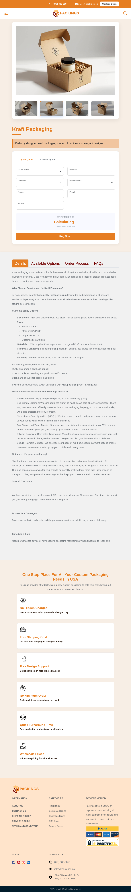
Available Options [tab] (45, 266)
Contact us (19, 814)
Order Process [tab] (77, 266)
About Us (17, 809)
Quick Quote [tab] (28, 162)
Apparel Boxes (56, 829)
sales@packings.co (86, 4)
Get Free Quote (109, 4)
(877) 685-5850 (58, 4)
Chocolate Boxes (57, 819)
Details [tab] (20, 266)
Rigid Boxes (55, 809)
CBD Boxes (54, 824)
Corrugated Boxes (57, 814)
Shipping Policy (21, 819)
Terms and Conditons (25, 829)
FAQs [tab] (98, 266)
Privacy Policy (21, 824)
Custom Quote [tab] (51, 162)
